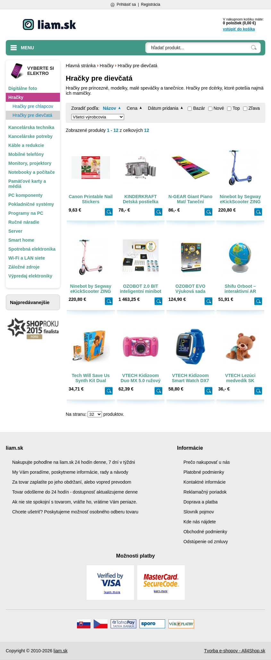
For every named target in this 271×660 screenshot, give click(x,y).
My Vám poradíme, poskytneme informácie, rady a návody (70, 472)
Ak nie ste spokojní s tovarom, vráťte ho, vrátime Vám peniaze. (74, 501)
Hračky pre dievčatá (137, 65)
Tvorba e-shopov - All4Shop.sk (234, 650)
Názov (109, 108)
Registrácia (150, 4)
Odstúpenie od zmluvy (205, 541)
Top (236, 108)
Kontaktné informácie (204, 482)
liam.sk (61, 650)
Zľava (254, 108)
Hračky (107, 65)
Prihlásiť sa (126, 4)
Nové (219, 108)
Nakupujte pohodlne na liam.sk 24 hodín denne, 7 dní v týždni (73, 462)
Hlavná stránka (81, 65)
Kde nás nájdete (199, 521)
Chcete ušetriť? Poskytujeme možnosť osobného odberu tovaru (75, 511)
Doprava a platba (200, 501)
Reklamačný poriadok (205, 492)
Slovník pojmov (198, 511)
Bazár (199, 108)
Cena (132, 108)
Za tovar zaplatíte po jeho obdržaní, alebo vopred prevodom (71, 482)
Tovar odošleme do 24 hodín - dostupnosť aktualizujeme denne (75, 492)
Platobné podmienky (203, 472)
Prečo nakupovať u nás (206, 462)
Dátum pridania (163, 108)
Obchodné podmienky (205, 531)
